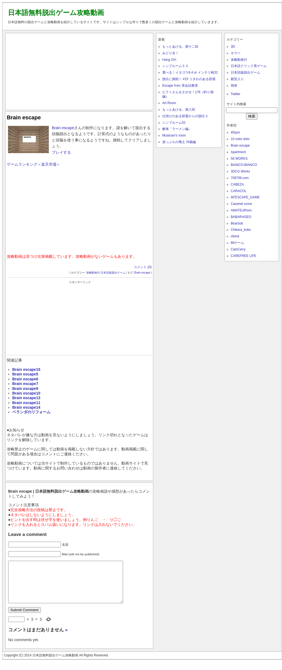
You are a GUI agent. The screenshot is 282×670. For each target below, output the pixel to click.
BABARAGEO (241, 217)
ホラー (236, 53)
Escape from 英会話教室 (180, 85)
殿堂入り (237, 79)
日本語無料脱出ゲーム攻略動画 (56, 12)
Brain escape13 (26, 398)
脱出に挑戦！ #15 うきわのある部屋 (188, 79)
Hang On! (169, 60)
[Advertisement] (79, 70)
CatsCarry (238, 249)
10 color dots (240, 139)
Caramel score (241, 204)
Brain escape (24, 117)
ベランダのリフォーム (31, 412)
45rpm (235, 132)
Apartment (238, 152)
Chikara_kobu (241, 230)
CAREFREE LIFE (243, 256)
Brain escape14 (26, 407)
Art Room (169, 103)
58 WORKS (239, 158)
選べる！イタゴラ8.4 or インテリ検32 (190, 72)
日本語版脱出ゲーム (113, 272)
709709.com (240, 178)
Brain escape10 (26, 393)
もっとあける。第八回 (178, 109)
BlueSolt (237, 223)
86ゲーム (237, 243)
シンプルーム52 (173, 123)
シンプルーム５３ (175, 66)
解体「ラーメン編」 (177, 129)
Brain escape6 (25, 379)
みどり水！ (170, 53)
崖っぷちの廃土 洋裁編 (179, 142)
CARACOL (239, 191)
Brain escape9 (25, 388)
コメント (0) (143, 267)
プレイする (61, 152)
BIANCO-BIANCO (244, 165)
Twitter (235, 94)
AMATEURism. (242, 210)
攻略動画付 (93, 272)
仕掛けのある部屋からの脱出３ (185, 116)
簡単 (234, 85)
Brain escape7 (25, 383)
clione (235, 236)
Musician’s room (174, 135)
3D (233, 46)
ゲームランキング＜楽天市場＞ (33, 164)
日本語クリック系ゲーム (249, 66)
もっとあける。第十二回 (180, 46)
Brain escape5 (25, 374)
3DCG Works (240, 171)
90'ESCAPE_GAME (245, 197)
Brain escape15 (26, 369)
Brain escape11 (26, 403)
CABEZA (237, 184)
